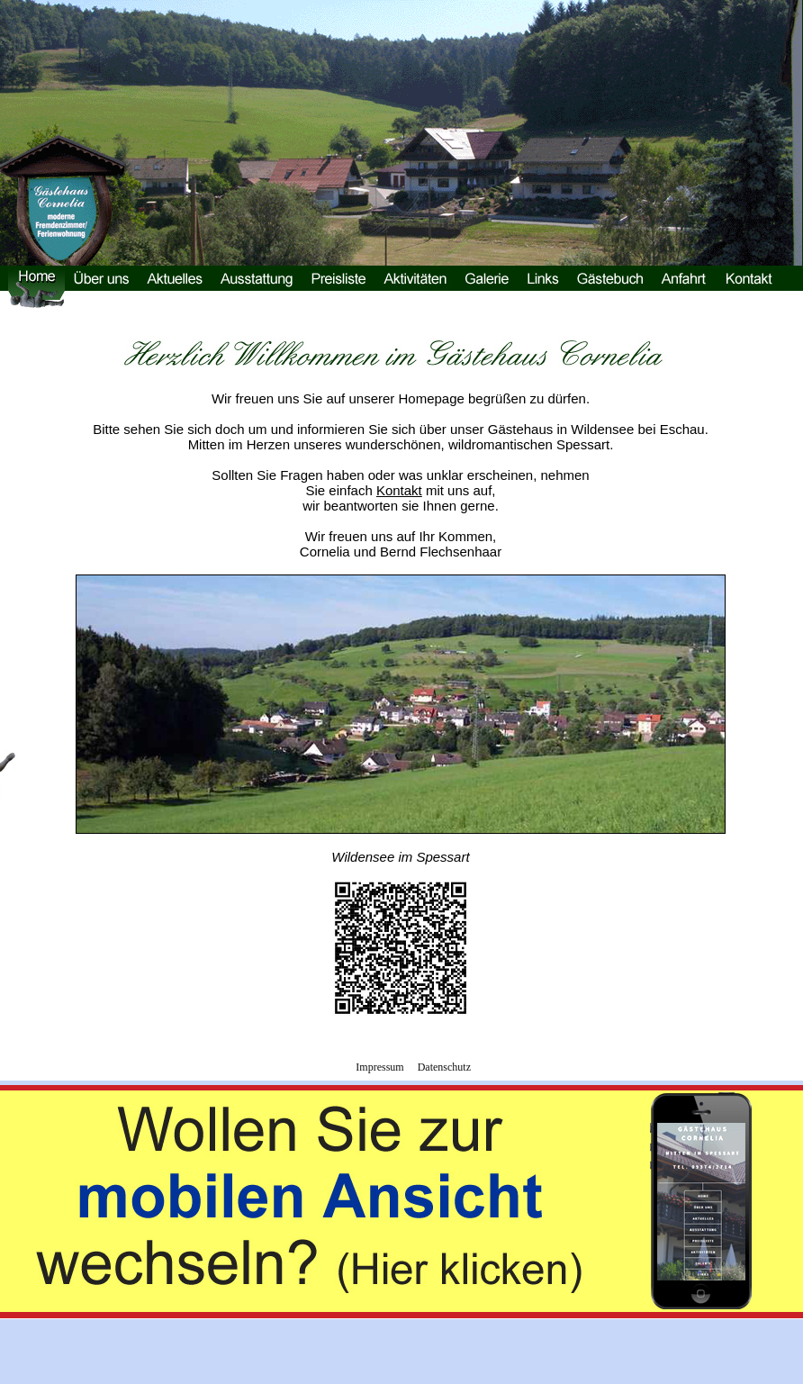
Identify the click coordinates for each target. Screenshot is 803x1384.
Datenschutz (444, 1067)
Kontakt (399, 490)
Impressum (379, 1067)
